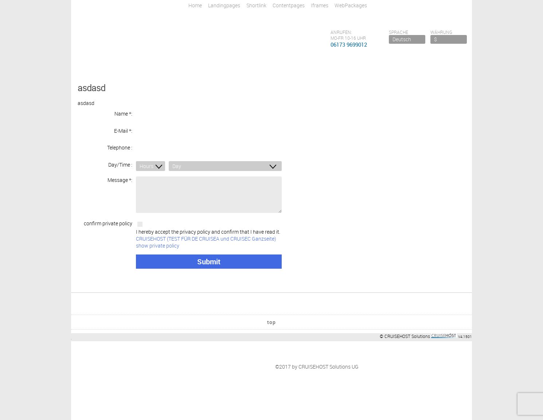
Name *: (123, 113)
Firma (84, 362)
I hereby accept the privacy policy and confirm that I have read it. (209, 232)
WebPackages (351, 5)
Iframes (319, 5)
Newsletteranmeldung (202, 349)
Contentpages (289, 5)
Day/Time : (120, 159)
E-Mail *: (123, 129)
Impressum (91, 356)
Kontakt (87, 349)
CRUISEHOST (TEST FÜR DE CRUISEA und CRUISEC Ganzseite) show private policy (206, 236)
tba (180, 362)
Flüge (183, 356)
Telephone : (119, 144)
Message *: (120, 174)
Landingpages (224, 5)
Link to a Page (192, 376)
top (271, 304)
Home (195, 5)
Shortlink (256, 5)
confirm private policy (108, 217)
